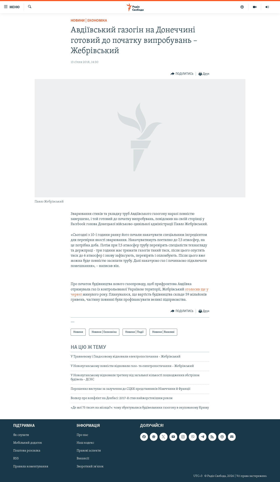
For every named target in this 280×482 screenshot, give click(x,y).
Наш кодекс (85, 443)
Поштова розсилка (26, 450)
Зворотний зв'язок (90, 466)
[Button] (182, 74)
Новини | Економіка (89, 21)
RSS (16, 458)
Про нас (82, 435)
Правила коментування (30, 466)
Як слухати (21, 435)
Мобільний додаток (27, 443)
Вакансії (83, 458)
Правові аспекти (89, 450)
